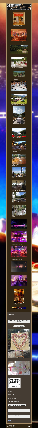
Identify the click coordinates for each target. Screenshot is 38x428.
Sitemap (14, 425)
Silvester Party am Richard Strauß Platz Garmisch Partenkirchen (17, 416)
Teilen (9, 420)
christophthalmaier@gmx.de (15, 401)
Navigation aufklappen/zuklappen (19, 1)
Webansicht (29, 426)
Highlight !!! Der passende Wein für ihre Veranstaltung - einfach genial (19, 321)
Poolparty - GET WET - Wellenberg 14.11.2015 (17, 405)
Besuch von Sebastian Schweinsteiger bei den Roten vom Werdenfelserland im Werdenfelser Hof (19, 410)
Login (30, 425)
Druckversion (9, 425)
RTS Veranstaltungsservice (19, 326)
